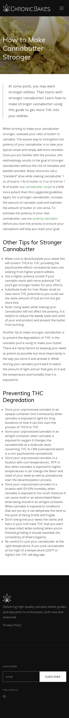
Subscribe (53, 676)
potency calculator (45, 218)
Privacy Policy (12, 625)
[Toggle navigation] (61, 8)
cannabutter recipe (39, 187)
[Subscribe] (21, 676)
